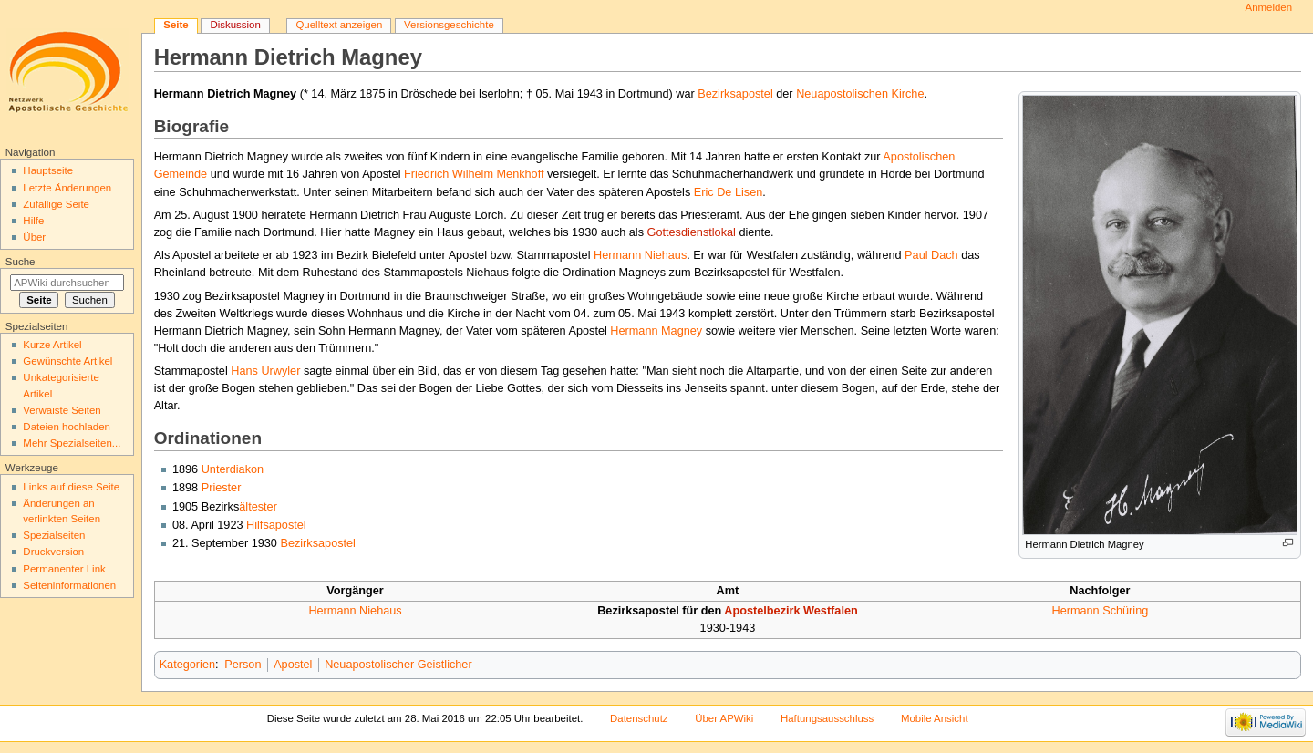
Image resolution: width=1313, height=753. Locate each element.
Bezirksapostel (735, 94)
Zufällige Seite (56, 204)
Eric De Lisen (728, 192)
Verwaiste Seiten (61, 410)
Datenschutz (639, 718)
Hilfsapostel (276, 525)
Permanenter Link (64, 568)
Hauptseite (48, 170)
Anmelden (1269, 7)
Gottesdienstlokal (691, 232)
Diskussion (235, 24)
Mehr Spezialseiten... (71, 443)
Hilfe (33, 220)
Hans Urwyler (265, 371)
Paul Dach (931, 255)
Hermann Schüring (1099, 610)
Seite (175, 24)
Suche (20, 261)
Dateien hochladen (66, 426)
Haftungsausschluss (827, 718)
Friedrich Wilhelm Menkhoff (473, 174)
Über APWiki (724, 718)
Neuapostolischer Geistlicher (398, 664)
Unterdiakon (233, 469)
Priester (222, 487)
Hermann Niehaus (640, 255)
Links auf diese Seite (71, 486)
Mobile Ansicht (934, 718)
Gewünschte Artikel (67, 361)
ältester (258, 506)
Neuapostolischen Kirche (860, 94)
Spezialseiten (54, 535)
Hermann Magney (656, 331)
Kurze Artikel (52, 344)
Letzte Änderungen (67, 187)
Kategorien (187, 664)
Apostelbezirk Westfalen (790, 610)
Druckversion (53, 551)
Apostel (293, 664)
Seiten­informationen (69, 585)
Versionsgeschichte (449, 24)
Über (34, 237)
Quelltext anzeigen (338, 24)
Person (242, 664)
